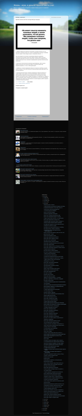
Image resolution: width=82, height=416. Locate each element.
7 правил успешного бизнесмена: (50, 253)
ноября (45, 197)
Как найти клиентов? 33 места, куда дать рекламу (53, 386)
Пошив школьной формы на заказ (50, 235)
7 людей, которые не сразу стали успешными (52, 259)
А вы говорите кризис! (48, 370)
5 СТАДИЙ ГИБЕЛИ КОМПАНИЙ (49, 347)
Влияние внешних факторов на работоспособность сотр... (54, 383)
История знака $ (47, 358)
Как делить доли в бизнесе (48, 274)
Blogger (48, 413)
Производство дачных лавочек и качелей (51, 241)
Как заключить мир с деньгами (49, 287)
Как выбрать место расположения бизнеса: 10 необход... (54, 227)
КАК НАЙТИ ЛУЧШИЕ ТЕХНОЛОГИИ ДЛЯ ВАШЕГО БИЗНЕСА (55, 284)
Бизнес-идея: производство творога (50, 314)
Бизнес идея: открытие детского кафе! (27, 168)
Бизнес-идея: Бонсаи (24, 130)
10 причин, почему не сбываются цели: (51, 355)
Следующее (19, 116)
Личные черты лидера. (48, 331)
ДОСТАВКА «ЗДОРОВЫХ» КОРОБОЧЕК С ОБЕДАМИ (53, 278)
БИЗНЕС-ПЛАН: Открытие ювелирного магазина (52, 394)
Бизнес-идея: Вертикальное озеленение (51, 367)
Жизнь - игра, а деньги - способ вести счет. (34, 5)
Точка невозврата (47, 283)
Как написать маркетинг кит (49, 329)
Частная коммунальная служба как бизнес (51, 322)
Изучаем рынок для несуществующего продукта (52, 374)
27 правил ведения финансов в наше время (52, 289)
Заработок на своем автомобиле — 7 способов (52, 277)
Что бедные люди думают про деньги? (51, 307)
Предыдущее (45, 116)
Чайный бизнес (23, 147)
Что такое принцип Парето (48, 290)
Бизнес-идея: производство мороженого (51, 310)
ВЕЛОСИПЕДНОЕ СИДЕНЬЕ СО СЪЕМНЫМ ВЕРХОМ (53, 286)
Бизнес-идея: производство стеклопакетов (51, 316)
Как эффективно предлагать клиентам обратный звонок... (54, 224)
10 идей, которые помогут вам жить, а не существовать (54, 218)
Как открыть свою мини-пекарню (49, 365)
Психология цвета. (47, 382)
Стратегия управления (24, 136)
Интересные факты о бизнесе (49, 204)
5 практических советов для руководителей (51, 209)
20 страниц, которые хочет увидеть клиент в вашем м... (54, 340)
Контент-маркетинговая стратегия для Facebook (52, 373)
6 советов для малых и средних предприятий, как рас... (54, 377)
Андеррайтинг (22, 141)
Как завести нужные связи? (49, 280)
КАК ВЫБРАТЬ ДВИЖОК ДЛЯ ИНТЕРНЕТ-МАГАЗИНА (53, 344)
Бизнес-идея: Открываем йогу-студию (50, 298)
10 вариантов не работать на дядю (50, 225)
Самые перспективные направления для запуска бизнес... (54, 325)
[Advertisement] (35, 12)
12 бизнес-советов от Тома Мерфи (50, 326)
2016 (44, 196)
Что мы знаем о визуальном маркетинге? (51, 392)
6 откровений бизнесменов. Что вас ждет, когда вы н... (53, 207)
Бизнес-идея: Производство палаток (50, 296)
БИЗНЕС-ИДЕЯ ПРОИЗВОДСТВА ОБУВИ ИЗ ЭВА (53, 335)
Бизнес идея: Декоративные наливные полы (52, 219)
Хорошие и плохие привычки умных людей (51, 346)
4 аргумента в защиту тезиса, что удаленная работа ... (53, 376)
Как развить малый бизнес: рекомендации (51, 305)
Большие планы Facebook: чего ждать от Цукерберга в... (54, 389)
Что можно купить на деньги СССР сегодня (24, 164)
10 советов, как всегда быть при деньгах (51, 379)
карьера (20, 83)
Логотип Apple (46, 338)
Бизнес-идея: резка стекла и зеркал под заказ (28, 159)
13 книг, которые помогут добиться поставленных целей (54, 380)
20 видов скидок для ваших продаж (50, 301)
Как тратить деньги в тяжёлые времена (51, 250)
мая (45, 400)
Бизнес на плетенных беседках (49, 212)
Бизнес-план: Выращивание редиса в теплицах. (52, 216)
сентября (45, 200)
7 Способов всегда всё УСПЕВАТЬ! (50, 210)
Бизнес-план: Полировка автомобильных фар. (52, 215)
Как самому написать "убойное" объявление (52, 228)
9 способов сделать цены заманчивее (50, 328)
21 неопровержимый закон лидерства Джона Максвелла (54, 341)
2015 (44, 408)
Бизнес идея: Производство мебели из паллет (52, 320)
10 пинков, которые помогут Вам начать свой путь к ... (53, 332)
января (45, 406)
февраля (45, 405)
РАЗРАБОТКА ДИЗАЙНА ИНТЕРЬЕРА (50, 213)
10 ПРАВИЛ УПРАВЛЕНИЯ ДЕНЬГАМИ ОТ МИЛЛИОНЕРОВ (54, 281)
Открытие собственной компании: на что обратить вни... (54, 391)
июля (45, 203)
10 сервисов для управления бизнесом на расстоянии (53, 256)
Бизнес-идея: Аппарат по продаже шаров (51, 397)
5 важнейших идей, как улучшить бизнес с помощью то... (54, 221)
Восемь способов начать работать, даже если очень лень (54, 232)
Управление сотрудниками (48, 319)
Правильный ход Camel (48, 337)
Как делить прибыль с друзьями (49, 292)
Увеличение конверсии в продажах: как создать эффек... (54, 343)
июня (45, 399)
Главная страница (31, 116)
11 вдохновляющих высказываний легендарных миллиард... (54, 206)
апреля (45, 402)
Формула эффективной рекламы (50, 295)
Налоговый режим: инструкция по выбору (51, 265)
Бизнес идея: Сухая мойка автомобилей (51, 262)
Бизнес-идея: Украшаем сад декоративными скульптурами (54, 395)
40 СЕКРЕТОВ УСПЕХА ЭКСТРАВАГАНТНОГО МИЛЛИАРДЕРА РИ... (52, 230)
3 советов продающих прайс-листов (50, 388)
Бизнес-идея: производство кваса (50, 308)
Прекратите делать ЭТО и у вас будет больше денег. (53, 364)
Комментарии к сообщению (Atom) (28, 118)
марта (45, 403)
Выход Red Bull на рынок (48, 361)
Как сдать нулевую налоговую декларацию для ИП (29, 153)
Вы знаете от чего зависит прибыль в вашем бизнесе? (53, 317)
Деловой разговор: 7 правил (49, 234)
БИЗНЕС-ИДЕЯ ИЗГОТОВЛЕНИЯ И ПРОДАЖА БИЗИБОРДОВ (55, 304)
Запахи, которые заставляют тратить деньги (52, 268)
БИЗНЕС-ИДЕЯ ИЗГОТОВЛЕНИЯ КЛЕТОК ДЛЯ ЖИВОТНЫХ (54, 334)
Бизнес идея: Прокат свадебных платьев (51, 238)
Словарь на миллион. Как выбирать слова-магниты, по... (54, 323)
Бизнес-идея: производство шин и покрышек (28, 174)
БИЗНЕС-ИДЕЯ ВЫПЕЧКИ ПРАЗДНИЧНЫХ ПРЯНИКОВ (54, 302)
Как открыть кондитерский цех (49, 311)
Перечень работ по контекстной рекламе (51, 269)
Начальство (28, 83)
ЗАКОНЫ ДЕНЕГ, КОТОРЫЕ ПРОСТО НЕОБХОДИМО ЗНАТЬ (31, 180)
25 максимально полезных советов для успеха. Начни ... (54, 385)
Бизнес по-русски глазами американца (51, 299)
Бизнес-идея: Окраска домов (49, 244)
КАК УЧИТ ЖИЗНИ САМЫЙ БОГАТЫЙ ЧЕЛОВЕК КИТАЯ (54, 293)
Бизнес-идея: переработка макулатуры (51, 313)
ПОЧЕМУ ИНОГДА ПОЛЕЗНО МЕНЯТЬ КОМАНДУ (53, 222)
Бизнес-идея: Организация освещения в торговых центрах (54, 247)
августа (45, 201)
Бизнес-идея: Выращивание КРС (50, 271)
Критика (23, 83)
